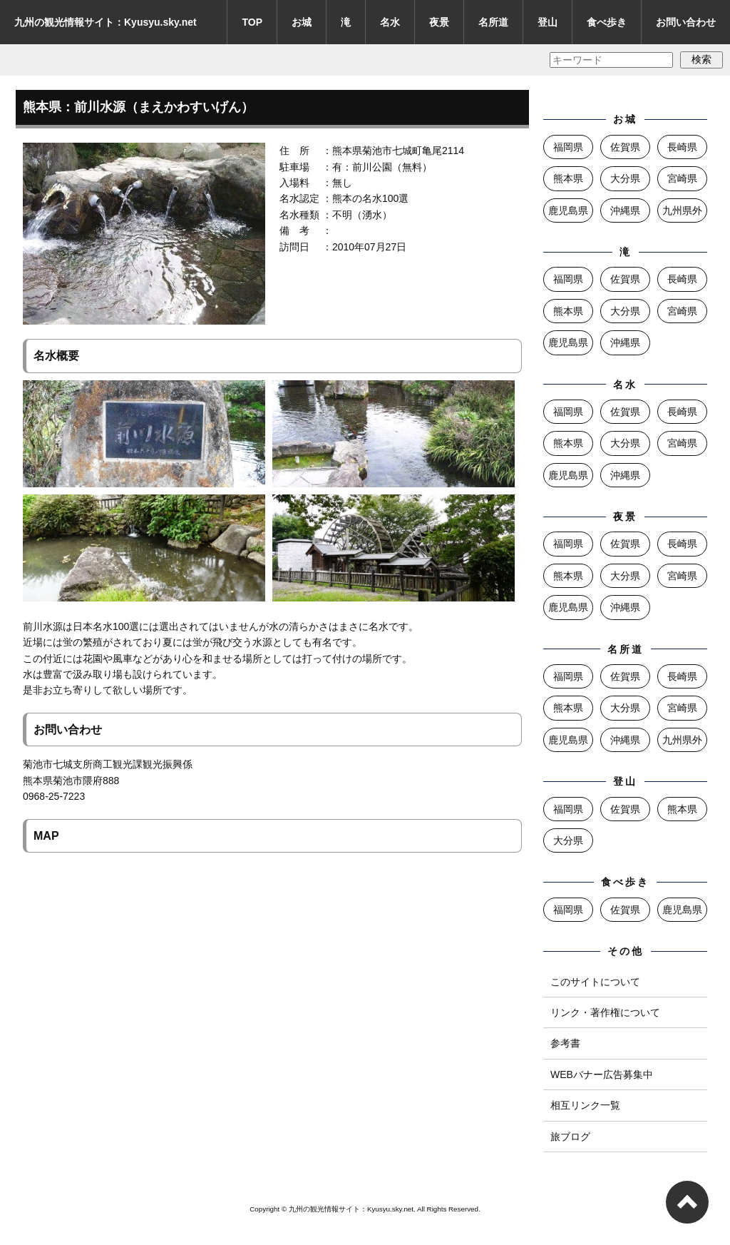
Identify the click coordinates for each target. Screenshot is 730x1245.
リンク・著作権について (605, 1012)
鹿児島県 (568, 210)
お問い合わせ (686, 22)
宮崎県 (682, 178)
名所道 (493, 22)
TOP (252, 22)
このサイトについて (595, 981)
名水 (390, 22)
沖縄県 (625, 210)
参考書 (565, 1043)
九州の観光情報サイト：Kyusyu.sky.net (105, 22)
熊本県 (568, 178)
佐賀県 (625, 147)
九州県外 (682, 210)
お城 (302, 22)
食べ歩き (607, 22)
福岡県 (568, 147)
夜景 (439, 22)
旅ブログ (570, 1136)
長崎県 (682, 147)
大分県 (625, 178)
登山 (547, 22)
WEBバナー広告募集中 (601, 1074)
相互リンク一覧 (585, 1105)
